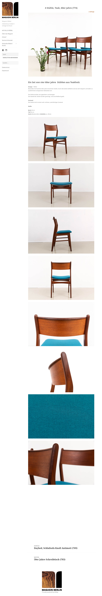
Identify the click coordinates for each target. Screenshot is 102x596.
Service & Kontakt (7, 40)
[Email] (10, 54)
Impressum (5, 70)
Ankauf (4, 37)
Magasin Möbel (6, 21)
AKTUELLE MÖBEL (7, 30)
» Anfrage (91, 11)
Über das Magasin (7, 34)
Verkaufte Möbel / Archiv (7, 44)
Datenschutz (6, 67)
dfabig (56, 592)
